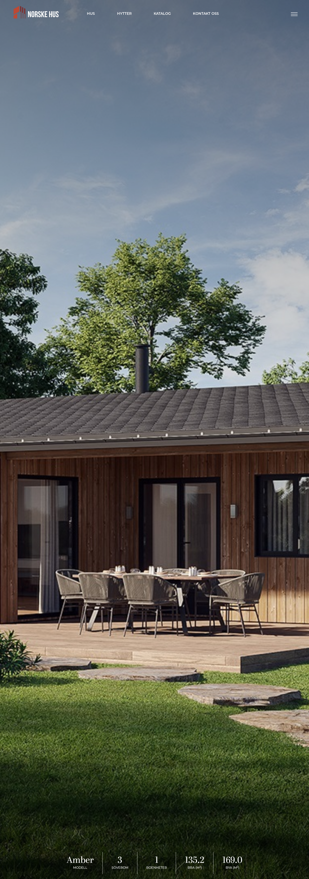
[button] (294, 14)
